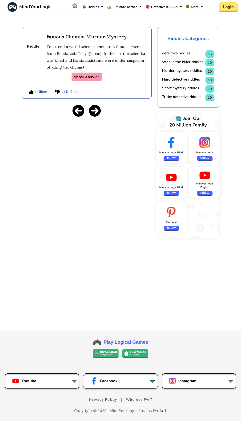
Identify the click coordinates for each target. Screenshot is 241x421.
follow (171, 158)
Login (228, 7)
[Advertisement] (86, 154)
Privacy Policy (103, 399)
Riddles (90, 6)
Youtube (24, 380)
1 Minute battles (122, 6)
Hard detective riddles (181, 79)
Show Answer (87, 76)
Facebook (103, 380)
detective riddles (176, 53)
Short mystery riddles (180, 88)
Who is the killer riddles (182, 62)
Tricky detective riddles (181, 96)
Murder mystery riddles (182, 70)
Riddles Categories (188, 38)
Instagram (182, 380)
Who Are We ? (139, 399)
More (192, 7)
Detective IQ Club (161, 6)
